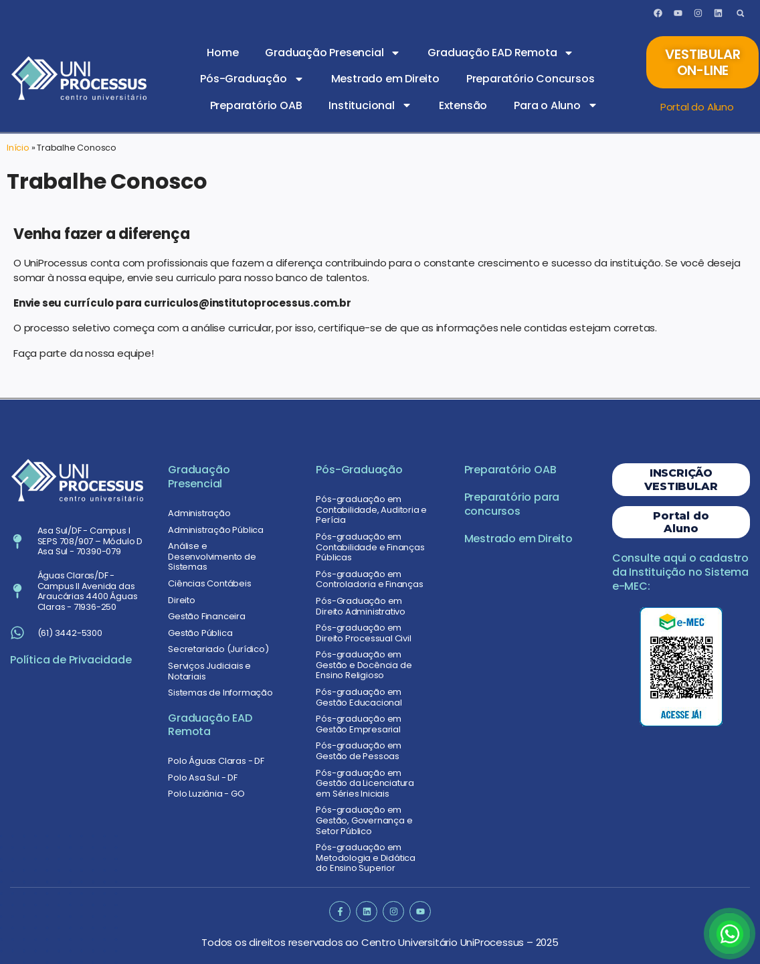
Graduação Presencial (333, 53)
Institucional (369, 105)
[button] (740, 13)
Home (222, 52)
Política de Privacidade (70, 659)
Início (18, 147)
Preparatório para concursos (512, 504)
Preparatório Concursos (530, 78)
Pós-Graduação (252, 79)
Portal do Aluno (697, 107)
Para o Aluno (556, 105)
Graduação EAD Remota (501, 53)
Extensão (463, 105)
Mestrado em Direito (385, 78)
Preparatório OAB (256, 105)
